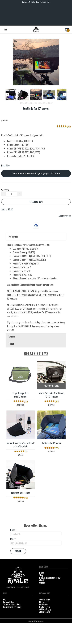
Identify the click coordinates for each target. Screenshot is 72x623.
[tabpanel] (36, 266)
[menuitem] (54, 553)
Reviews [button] (12, 316)
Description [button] (13, 216)
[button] (5, 9)
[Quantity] (11, 173)
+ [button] (19, 173)
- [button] (3, 173)
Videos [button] (11, 323)
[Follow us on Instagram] (38, 615)
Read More (5, 145)
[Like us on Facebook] (33, 615)
